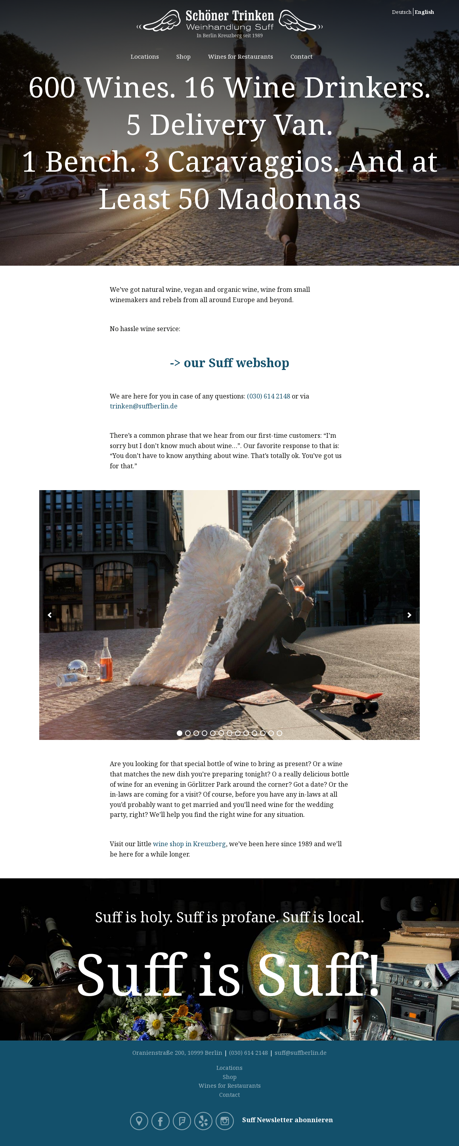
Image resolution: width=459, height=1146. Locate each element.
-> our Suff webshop (229, 363)
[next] (409, 615)
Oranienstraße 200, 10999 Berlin (177, 1052)
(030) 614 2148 (268, 396)
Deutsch (401, 11)
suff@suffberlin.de (301, 1052)
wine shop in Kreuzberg (189, 843)
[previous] (49, 615)
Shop (183, 56)
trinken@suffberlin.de (144, 406)
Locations (145, 56)
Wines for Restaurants (240, 56)
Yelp (204, 1122)
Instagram (225, 1122)
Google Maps (140, 1122)
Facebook (161, 1122)
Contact (302, 56)
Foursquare (183, 1122)
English (424, 11)
